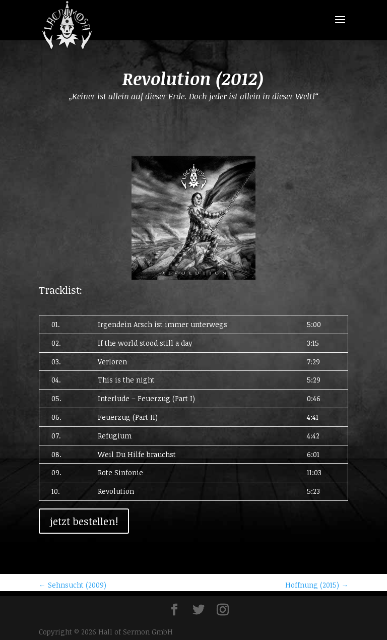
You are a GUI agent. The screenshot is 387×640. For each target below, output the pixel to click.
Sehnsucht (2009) (72, 585)
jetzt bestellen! (84, 521)
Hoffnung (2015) (316, 585)
